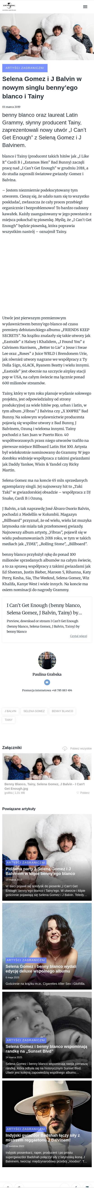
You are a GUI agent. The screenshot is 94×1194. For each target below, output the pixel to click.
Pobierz (83, 792)
